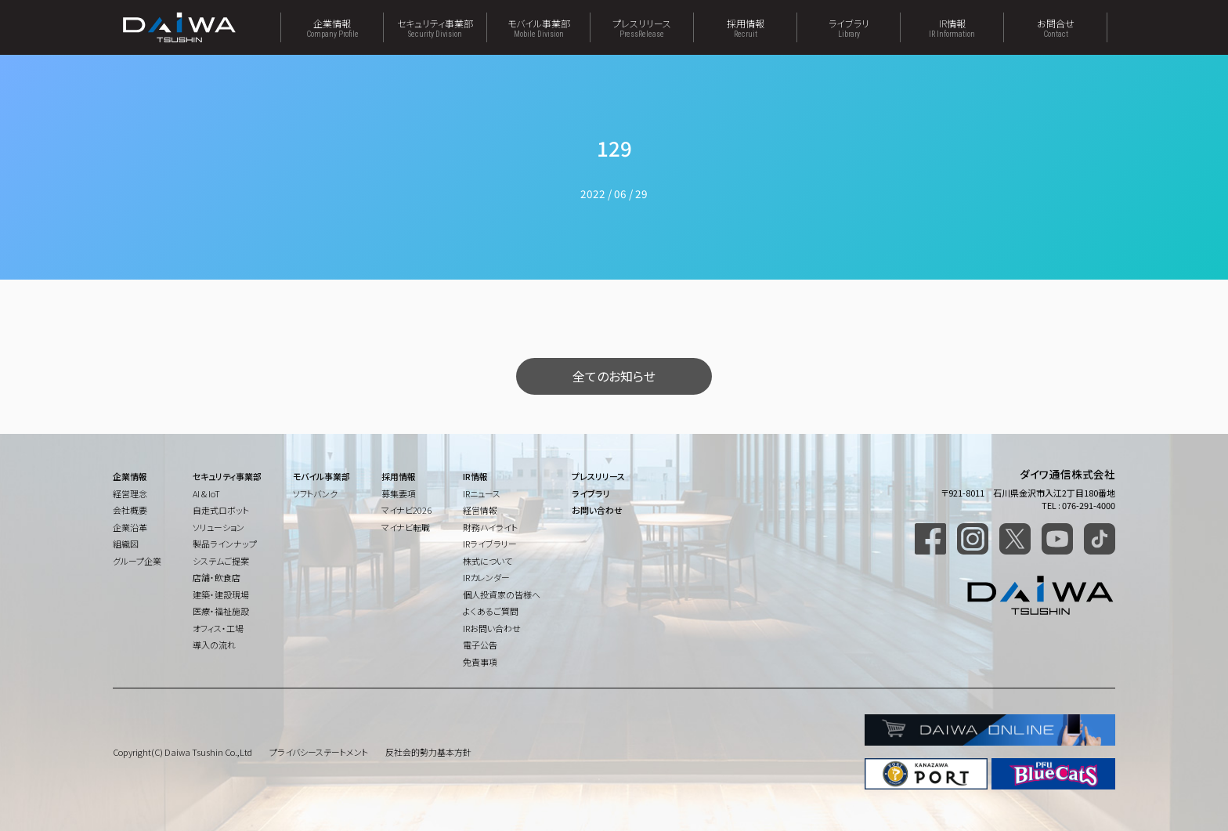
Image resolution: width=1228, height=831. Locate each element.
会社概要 (130, 510)
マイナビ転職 (405, 527)
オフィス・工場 (218, 628)
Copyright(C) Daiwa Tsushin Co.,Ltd (182, 752)
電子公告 (480, 644)
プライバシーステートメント (318, 752)
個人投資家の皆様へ (501, 594)
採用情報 (745, 27)
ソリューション (218, 527)
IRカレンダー (486, 577)
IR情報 (952, 27)
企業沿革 (130, 527)
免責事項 (480, 662)
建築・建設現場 (221, 594)
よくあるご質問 (490, 611)
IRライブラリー (490, 543)
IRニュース (481, 493)
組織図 (126, 543)
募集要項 (398, 493)
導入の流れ (214, 644)
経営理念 (130, 493)
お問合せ (1055, 27)
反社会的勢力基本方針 (428, 752)
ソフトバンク (315, 493)
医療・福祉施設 (221, 611)
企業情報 (332, 27)
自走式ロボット (221, 510)
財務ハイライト (490, 527)
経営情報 (480, 510)
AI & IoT (206, 493)
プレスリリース (641, 27)
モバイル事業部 (538, 27)
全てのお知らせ (614, 376)
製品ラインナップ (225, 543)
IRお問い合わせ (492, 628)
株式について (487, 561)
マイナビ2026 (406, 510)
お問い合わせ (597, 510)
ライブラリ (848, 27)
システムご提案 (221, 561)
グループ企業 (137, 561)
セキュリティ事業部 (435, 27)
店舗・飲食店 (216, 577)
